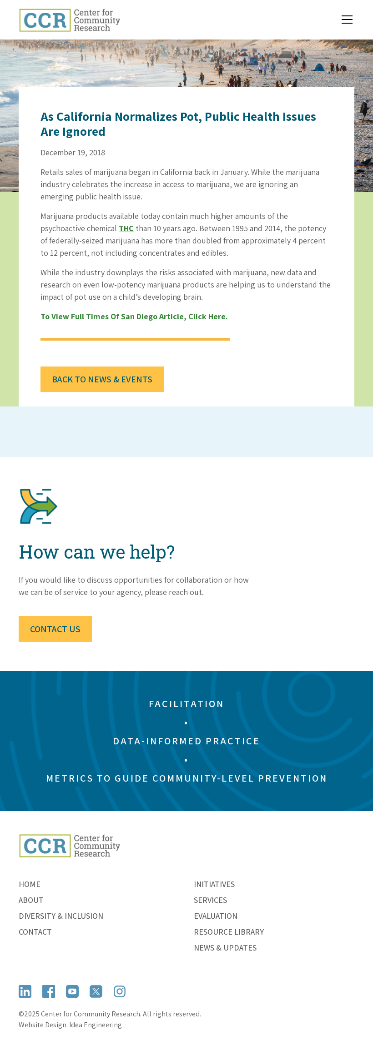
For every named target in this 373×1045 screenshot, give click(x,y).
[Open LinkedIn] (25, 991)
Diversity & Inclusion (61, 916)
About (31, 900)
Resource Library (229, 931)
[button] (345, 19)
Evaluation (215, 916)
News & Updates (225, 947)
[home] (70, 20)
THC (126, 228)
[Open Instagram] (119, 991)
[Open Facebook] (48, 991)
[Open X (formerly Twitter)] (96, 991)
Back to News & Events (102, 379)
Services (210, 900)
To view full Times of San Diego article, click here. (134, 316)
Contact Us (55, 629)
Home (29, 884)
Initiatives (214, 884)
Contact (35, 931)
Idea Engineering (95, 1025)
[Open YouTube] (72, 991)
